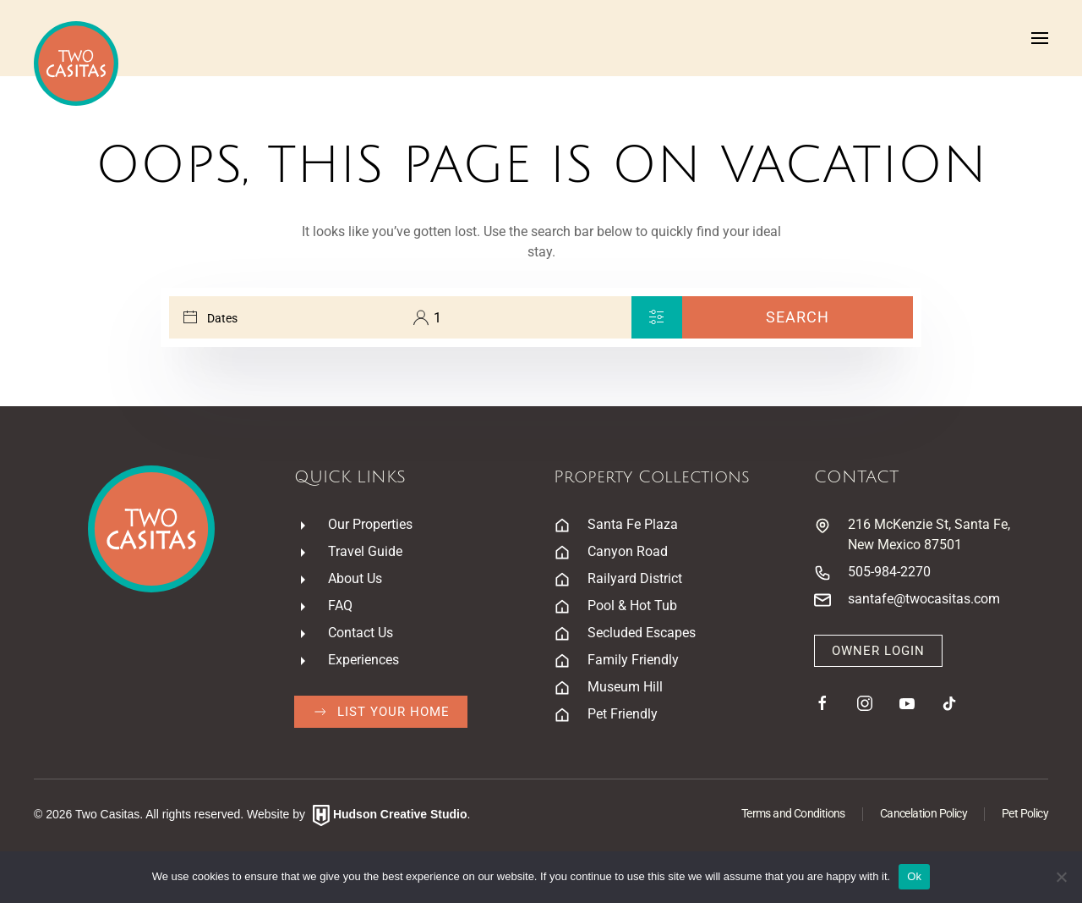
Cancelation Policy (923, 813)
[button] (1039, 38)
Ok (914, 876)
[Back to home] (76, 63)
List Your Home (381, 711)
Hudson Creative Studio (400, 814)
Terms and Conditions (793, 813)
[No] (1060, 876)
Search (797, 317)
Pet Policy (1025, 813)
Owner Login (878, 650)
